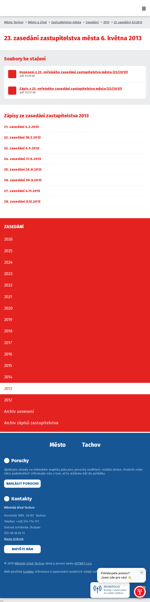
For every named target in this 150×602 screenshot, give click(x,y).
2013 (106, 22)
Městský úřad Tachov (29, 563)
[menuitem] (21, 127)
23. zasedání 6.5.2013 (128, 22)
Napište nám (22, 549)
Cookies (28, 571)
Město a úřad (37, 22)
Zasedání (92, 22)
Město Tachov (13, 22)
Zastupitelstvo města (66, 22)
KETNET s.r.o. (83, 563)
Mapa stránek (14, 539)
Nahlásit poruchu (22, 483)
